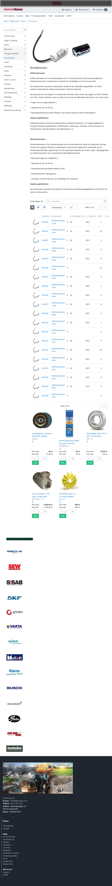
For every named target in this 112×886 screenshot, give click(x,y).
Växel (6, 62)
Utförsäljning (9, 16)
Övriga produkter (11, 53)
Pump (6, 71)
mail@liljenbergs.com (18, 801)
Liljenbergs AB (8, 798)
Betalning (7, 850)
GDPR (69, 16)
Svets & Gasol (9, 80)
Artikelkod (46, 216)
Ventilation (8, 66)
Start (6, 21)
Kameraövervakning (12, 110)
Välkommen (14, 21)
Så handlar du (8, 839)
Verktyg (7, 84)
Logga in (6, 872)
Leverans (6, 848)
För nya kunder (9, 837)
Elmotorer (8, 49)
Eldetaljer (8, 97)
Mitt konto (7, 845)
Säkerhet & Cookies (11, 853)
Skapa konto (8, 864)
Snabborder (60, 16)
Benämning (56, 216)
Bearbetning (9, 88)
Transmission (9, 36)
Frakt (50, 16)
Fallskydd (8, 106)
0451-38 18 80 (16, 803)
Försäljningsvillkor (38, 16)
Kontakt (20, 16)
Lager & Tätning (10, 40)
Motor (23, 21)
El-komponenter (10, 93)
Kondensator (9, 58)
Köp (35, 463)
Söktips (6, 842)
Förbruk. (7, 101)
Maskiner (8, 75)
